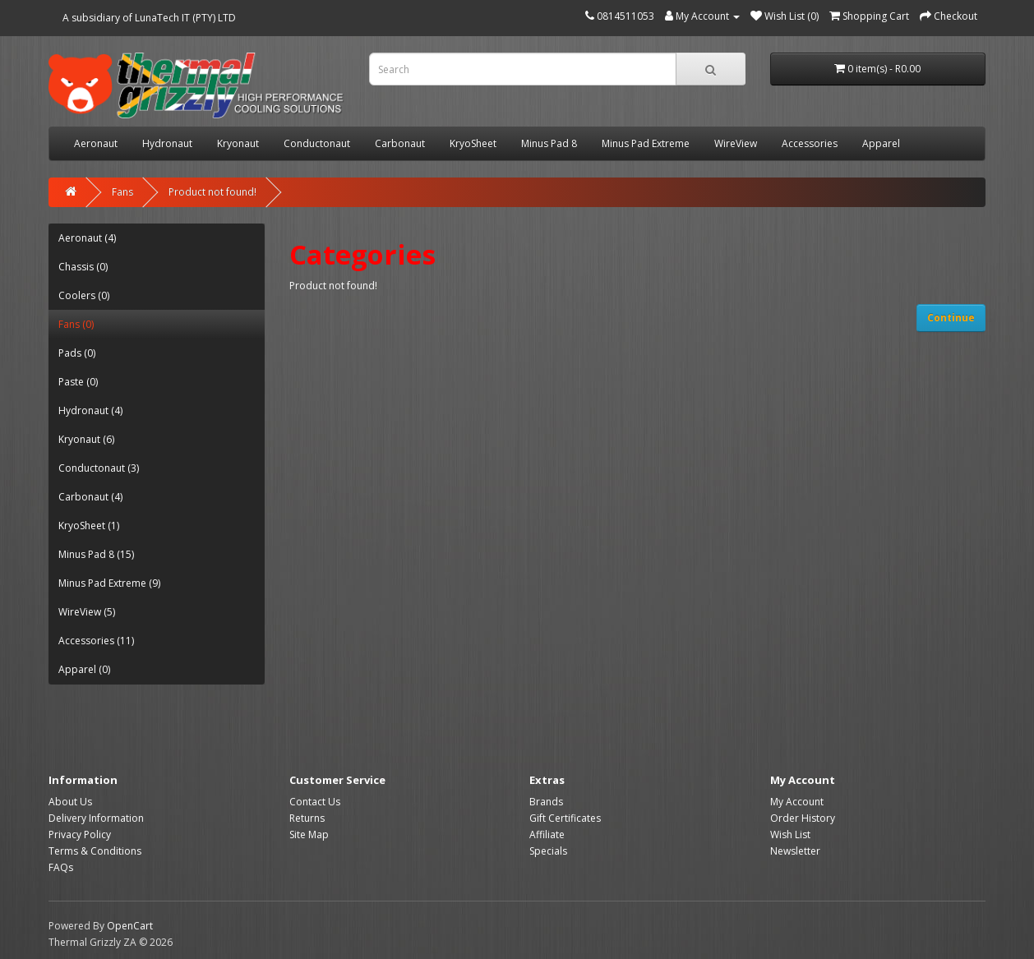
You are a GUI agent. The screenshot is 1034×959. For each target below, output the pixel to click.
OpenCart (130, 926)
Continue (951, 318)
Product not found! (212, 192)
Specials (548, 851)
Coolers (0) (83, 295)
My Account (797, 802)
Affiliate (547, 834)
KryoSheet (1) (88, 526)
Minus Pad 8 (549, 143)
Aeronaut (96, 143)
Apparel (881, 143)
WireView (735, 143)
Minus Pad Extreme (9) (109, 583)
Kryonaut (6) (86, 439)
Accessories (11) (96, 641)
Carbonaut (400, 143)
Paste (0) (78, 382)
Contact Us (314, 802)
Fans (122, 192)
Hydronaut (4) (90, 410)
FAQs (60, 867)
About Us (70, 802)
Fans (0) (76, 324)
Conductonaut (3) (98, 468)
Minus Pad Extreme (646, 143)
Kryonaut (238, 143)
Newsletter (795, 851)
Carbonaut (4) (90, 497)
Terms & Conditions (94, 851)
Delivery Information (96, 818)
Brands (546, 802)
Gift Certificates (565, 818)
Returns (307, 818)
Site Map (309, 834)
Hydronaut (167, 143)
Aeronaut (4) (87, 238)
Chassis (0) (83, 267)
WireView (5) (86, 612)
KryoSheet (473, 143)
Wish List (790, 834)
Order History (802, 818)
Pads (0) (76, 353)
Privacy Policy (79, 834)
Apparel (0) (84, 669)
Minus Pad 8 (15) (96, 554)
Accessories (810, 143)
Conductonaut (317, 143)
